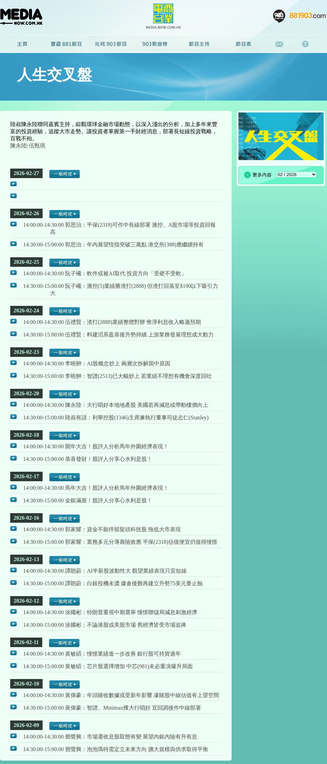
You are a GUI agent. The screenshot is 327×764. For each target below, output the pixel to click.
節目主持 (199, 44)
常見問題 (307, 44)
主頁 (22, 44)
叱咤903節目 (111, 44)
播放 (13, 183)
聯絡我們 (279, 44)
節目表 (243, 44)
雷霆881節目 (66, 44)
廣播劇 (155, 44)
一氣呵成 (64, 174)
